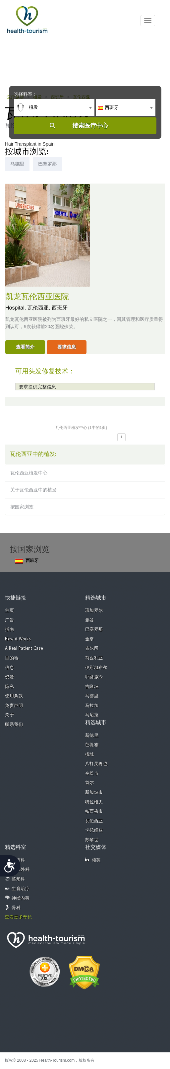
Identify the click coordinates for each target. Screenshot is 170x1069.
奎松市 (92, 773)
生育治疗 (20, 889)
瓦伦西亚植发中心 (28, 472)
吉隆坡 (92, 687)
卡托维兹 (94, 830)
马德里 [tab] (17, 164)
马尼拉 (92, 715)
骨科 (16, 908)
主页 (9, 610)
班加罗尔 (94, 610)
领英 (93, 860)
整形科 (18, 879)
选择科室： (25, 94)
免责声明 (14, 706)
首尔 (89, 783)
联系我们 (14, 725)
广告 (9, 620)
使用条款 (14, 696)
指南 (9, 629)
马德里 (92, 696)
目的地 (12, 658)
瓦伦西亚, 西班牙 (48, 308)
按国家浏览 (21, 506)
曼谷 (89, 620)
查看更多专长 (18, 917)
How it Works (18, 639)
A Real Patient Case (24, 648)
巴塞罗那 (94, 629)
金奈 (89, 639)
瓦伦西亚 (94, 821)
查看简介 (25, 346)
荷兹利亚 (94, 658)
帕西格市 (94, 811)
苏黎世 (92, 840)
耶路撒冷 (94, 677)
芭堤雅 (92, 745)
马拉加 (92, 706)
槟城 (89, 754)
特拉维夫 (94, 802)
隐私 (9, 687)
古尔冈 (92, 648)
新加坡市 (94, 792)
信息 (9, 668)
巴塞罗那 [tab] (47, 164)
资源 (9, 677)
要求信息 (66, 346)
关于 (9, 715)
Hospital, (16, 308)
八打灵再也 (96, 764)
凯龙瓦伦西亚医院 (37, 297)
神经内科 (20, 898)
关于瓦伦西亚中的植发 (33, 489)
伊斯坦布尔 (96, 668)
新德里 (92, 736)
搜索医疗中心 (90, 125)
